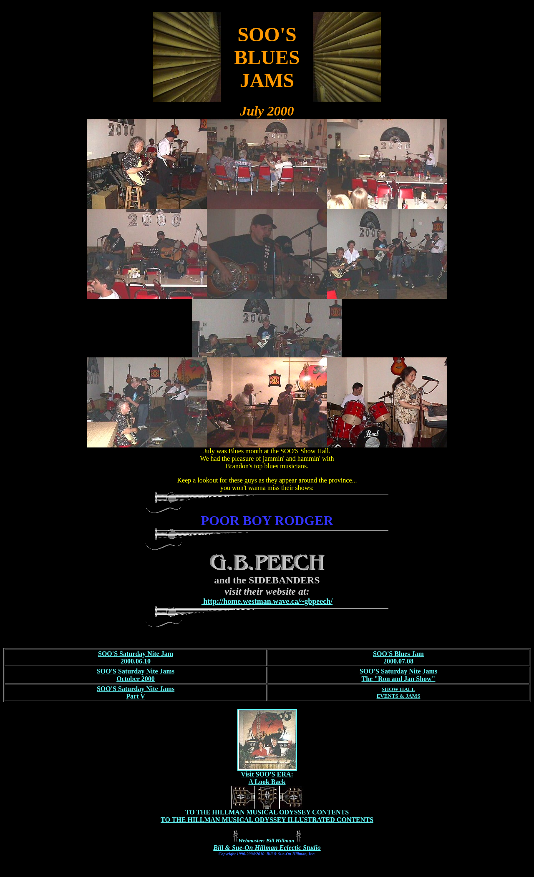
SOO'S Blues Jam (398, 653)
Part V (135, 696)
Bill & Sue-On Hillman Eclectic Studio (266, 847)
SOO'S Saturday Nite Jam (135, 653)
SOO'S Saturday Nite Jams (135, 671)
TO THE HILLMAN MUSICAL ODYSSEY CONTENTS (267, 812)
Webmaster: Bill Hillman (266, 840)
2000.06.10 (136, 661)
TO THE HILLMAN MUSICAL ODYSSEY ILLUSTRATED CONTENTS (267, 819)
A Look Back (267, 781)
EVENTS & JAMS (399, 696)
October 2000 (135, 678)
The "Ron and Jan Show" (399, 678)
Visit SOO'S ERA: (267, 774)
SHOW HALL (398, 689)
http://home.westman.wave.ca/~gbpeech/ (267, 601)
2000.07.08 (398, 661)
